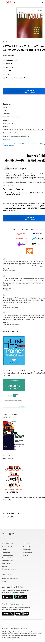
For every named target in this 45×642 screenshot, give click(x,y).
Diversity (5, 566)
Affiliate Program (7, 561)
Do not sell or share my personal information (14, 628)
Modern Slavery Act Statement (10, 637)
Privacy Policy (27, 552)
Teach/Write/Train (8, 547)
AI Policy (25, 555)
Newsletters (27, 550)
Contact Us (26, 547)
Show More (6, 139)
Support (26, 543)
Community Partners (8, 558)
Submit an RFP (6, 563)
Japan (4, 581)
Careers (4, 550)
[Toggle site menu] (2, 2)
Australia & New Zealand (10, 578)
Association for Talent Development (18, 78)
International (7, 575)
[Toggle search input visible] (43, 2)
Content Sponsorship (9, 569)
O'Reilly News (6, 552)
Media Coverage (7, 555)
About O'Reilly (7, 543)
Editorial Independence (28, 635)
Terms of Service (6, 635)
